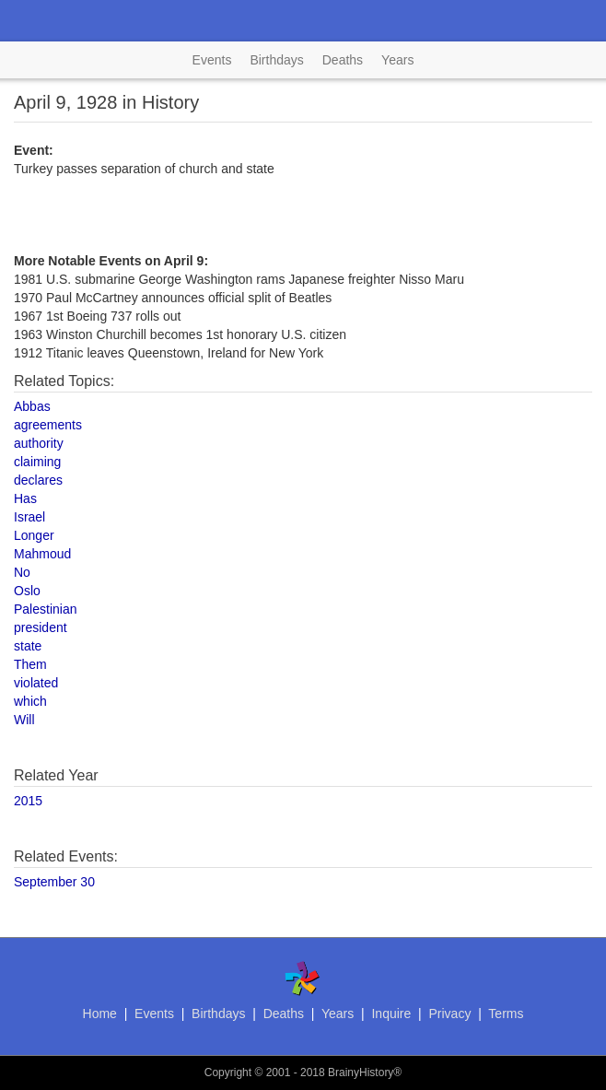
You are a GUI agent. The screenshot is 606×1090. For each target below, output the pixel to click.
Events (212, 60)
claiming (37, 461)
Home (100, 1013)
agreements (48, 424)
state (27, 646)
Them (30, 664)
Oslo (27, 590)
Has (25, 498)
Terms (505, 1013)
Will (24, 719)
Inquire (391, 1013)
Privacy (449, 1013)
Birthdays (276, 60)
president (40, 627)
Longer (34, 535)
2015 (28, 800)
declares (38, 480)
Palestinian (45, 609)
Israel (29, 517)
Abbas (32, 406)
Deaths (342, 60)
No (22, 572)
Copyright (227, 1072)
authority (39, 443)
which (30, 701)
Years (397, 60)
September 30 (54, 881)
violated (36, 682)
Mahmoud (42, 553)
